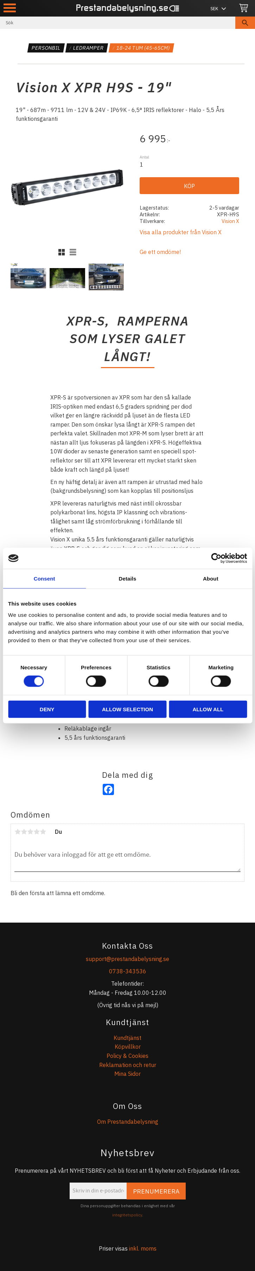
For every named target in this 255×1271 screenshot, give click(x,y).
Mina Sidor (127, 1073)
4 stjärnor (36, 832)
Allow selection (127, 709)
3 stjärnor (30, 832)
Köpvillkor (128, 1046)
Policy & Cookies (127, 1055)
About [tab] (210, 579)
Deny (47, 709)
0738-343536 (127, 971)
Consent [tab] (44, 579)
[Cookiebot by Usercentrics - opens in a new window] (216, 558)
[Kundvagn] (243, 8)
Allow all (207, 709)
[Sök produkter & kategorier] (117, 23)
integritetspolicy (127, 1215)
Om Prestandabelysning (127, 1121)
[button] (10, 8)
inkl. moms (143, 1248)
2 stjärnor (24, 832)
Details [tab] (127, 579)
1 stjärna (17, 832)
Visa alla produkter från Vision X (181, 232)
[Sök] (245, 23)
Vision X (230, 221)
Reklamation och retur (127, 1064)
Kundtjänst (127, 1037)
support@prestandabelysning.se (127, 958)
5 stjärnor (43, 832)
